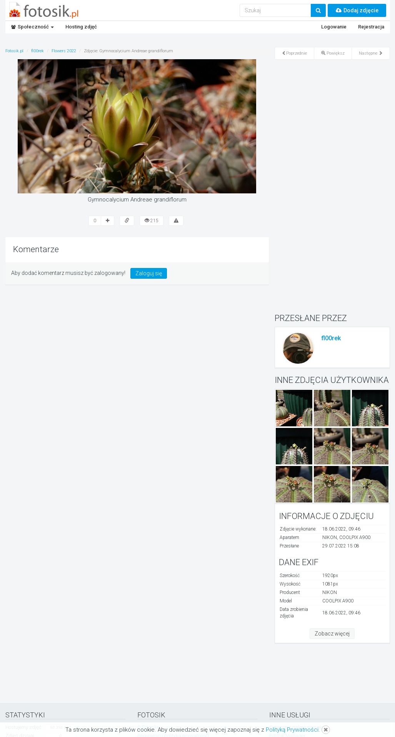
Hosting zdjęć (81, 27)
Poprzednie (294, 53)
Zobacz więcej (332, 634)
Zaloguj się (148, 273)
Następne (371, 53)
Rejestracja (371, 27)
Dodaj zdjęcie (356, 10)
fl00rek (331, 338)
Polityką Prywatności (292, 729)
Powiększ (333, 53)
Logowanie (334, 27)
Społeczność (32, 27)
